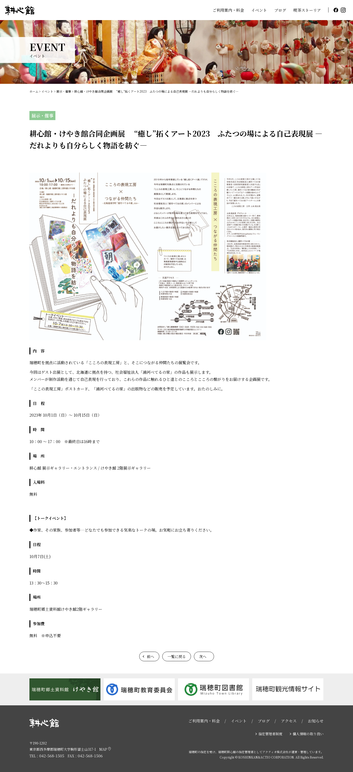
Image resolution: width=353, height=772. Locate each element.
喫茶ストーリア (307, 10)
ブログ (280, 10)
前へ (150, 656)
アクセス (289, 721)
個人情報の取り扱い (308, 733)
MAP (105, 749)
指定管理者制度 (270, 733)
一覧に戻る (176, 656)
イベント (259, 10)
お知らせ (316, 721)
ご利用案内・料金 (228, 10)
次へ (202, 656)
